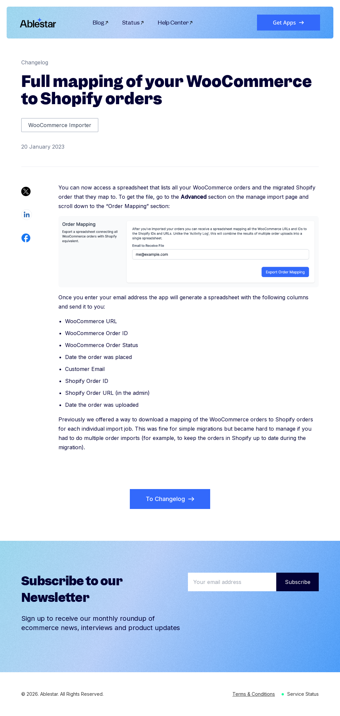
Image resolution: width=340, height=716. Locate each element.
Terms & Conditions (253, 694)
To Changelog (170, 498)
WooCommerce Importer (59, 125)
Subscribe (297, 582)
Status (133, 22)
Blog (101, 22)
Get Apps (288, 22)
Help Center (175, 22)
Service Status (303, 694)
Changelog (34, 62)
